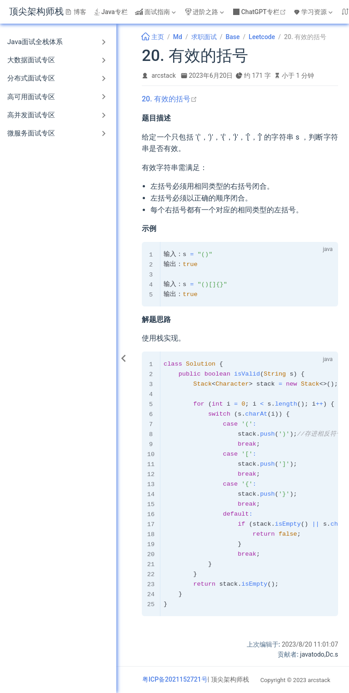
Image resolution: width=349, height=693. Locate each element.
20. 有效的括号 (169, 99)
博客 (75, 11)
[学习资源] (314, 12)
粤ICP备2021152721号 (175, 679)
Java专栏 (111, 11)
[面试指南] (156, 12)
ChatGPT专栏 (260, 11)
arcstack (164, 75)
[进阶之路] (205, 12)
